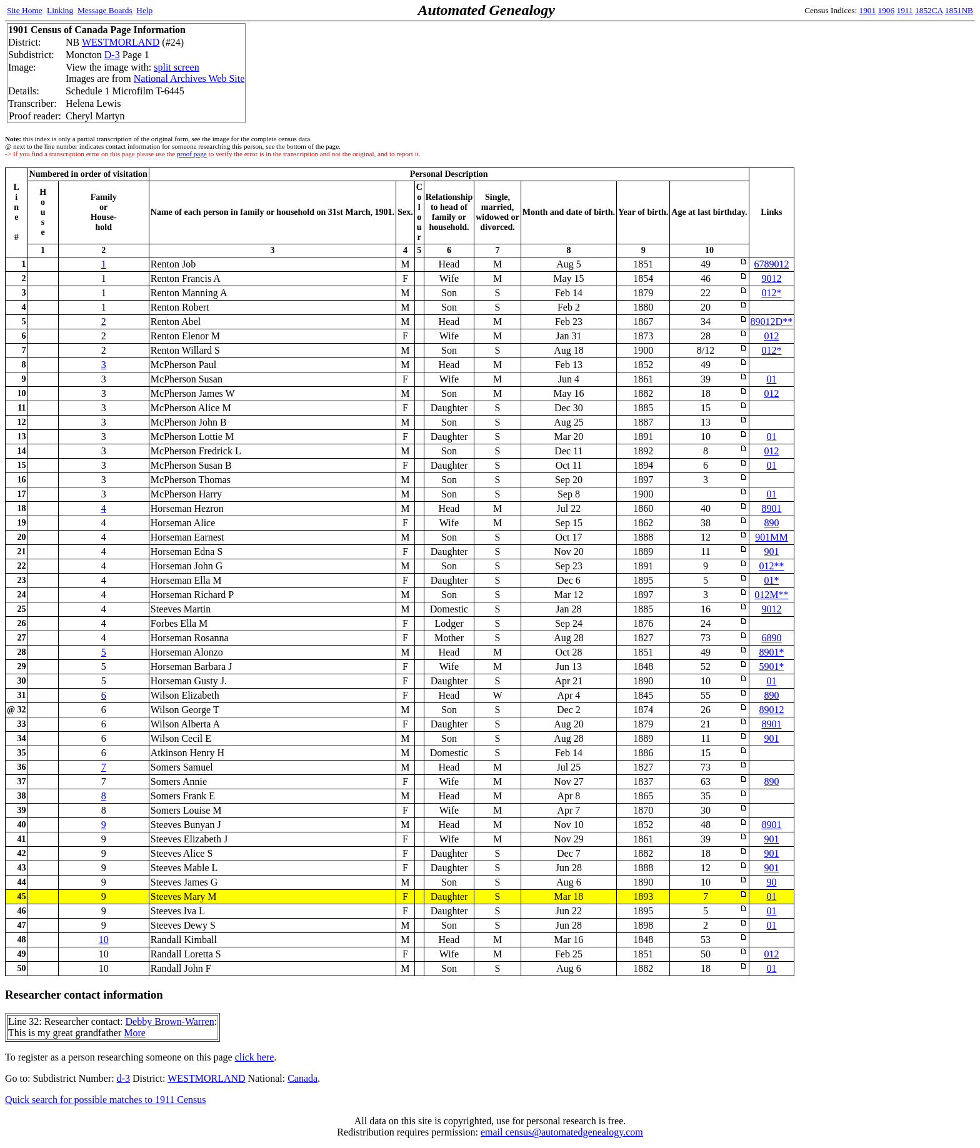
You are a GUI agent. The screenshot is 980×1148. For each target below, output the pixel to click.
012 (771, 336)
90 (771, 882)
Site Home (24, 10)
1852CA (928, 10)
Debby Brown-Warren (169, 1021)
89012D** (772, 321)
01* (771, 580)
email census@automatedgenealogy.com (562, 1132)
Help (144, 10)
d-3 (123, 1078)
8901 (771, 508)
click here (254, 1057)
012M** (771, 594)
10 (104, 939)
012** (771, 566)
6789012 (771, 264)
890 (771, 522)
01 (771, 379)
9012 (771, 278)
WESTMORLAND (120, 42)
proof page (192, 153)
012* (771, 292)
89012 (771, 709)
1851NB (959, 10)
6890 (771, 637)
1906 (886, 10)
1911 (905, 10)
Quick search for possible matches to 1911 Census (105, 1099)
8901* (771, 652)
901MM (771, 537)
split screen (176, 67)
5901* (771, 666)
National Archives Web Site (189, 78)
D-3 (112, 54)
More (135, 1032)
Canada (303, 1078)
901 (771, 551)
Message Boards (105, 10)
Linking (60, 10)
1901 (867, 10)
